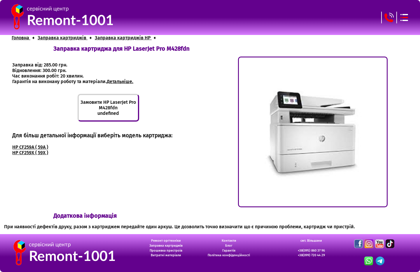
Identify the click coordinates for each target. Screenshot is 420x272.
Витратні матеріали (166, 255)
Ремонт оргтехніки (166, 241)
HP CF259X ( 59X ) (30, 152)
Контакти (229, 241)
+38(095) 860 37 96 (311, 250)
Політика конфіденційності (229, 255)
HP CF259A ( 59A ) (30, 147)
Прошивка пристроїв (166, 250)
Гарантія (228, 250)
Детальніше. (120, 81)
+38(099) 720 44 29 (311, 255)
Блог (228, 246)
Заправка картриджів (166, 246)
